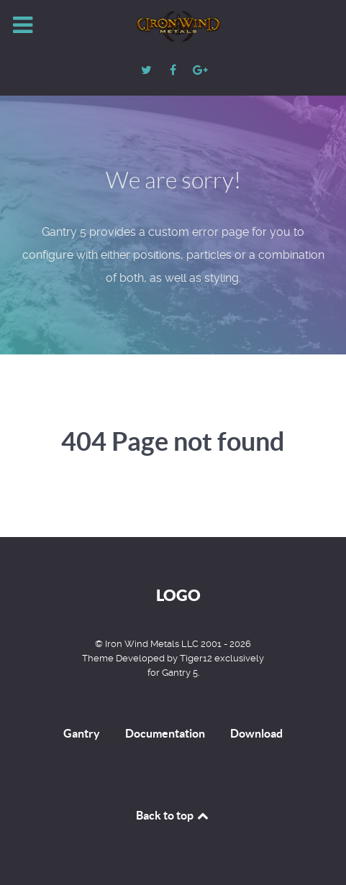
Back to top (173, 815)
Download (256, 733)
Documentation (165, 733)
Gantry (81, 733)
